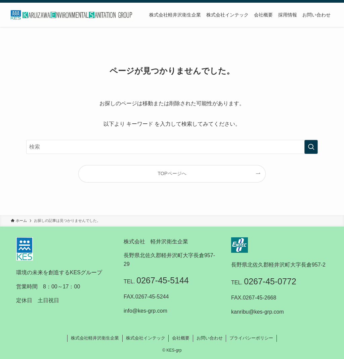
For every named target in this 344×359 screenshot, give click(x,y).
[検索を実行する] (311, 147)
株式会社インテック (145, 338)
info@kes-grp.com (145, 311)
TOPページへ (172, 173)
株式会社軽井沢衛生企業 (95, 338)
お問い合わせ (210, 338)
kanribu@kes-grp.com (257, 312)
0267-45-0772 (270, 281)
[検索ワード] (172, 147)
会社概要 (180, 338)
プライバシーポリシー (251, 338)
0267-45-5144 (162, 280)
